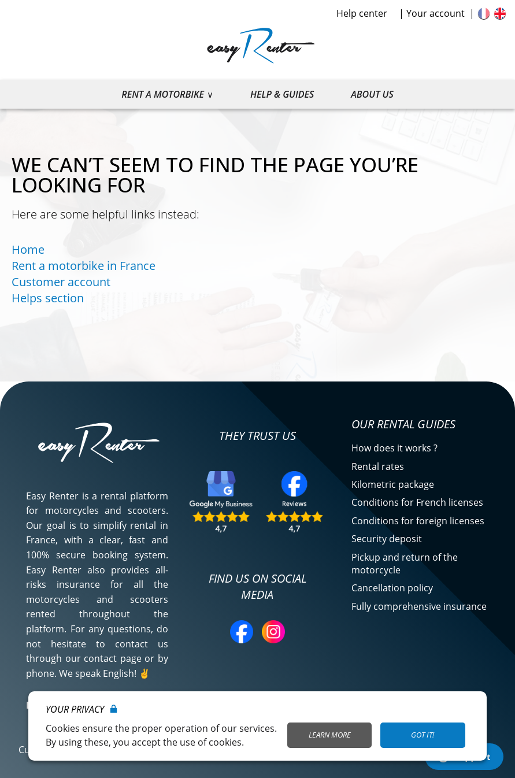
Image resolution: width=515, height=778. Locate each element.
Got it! (422, 734)
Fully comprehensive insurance (419, 606)
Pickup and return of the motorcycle (404, 563)
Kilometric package (392, 484)
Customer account (61, 282)
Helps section (48, 298)
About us (372, 94)
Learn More (330, 734)
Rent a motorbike (162, 94)
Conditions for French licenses (417, 502)
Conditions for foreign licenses (417, 520)
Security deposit (386, 538)
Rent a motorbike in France (83, 265)
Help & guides (282, 94)
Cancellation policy (392, 587)
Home (28, 249)
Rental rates (377, 466)
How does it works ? (394, 448)
